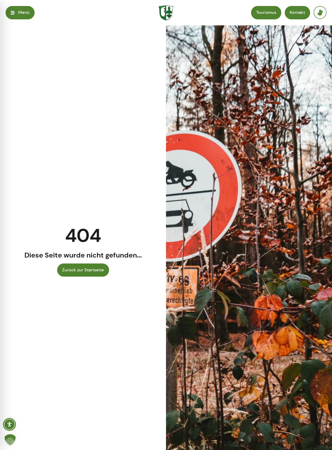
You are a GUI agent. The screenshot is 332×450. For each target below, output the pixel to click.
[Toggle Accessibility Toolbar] (9, 424)
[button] (10, 440)
